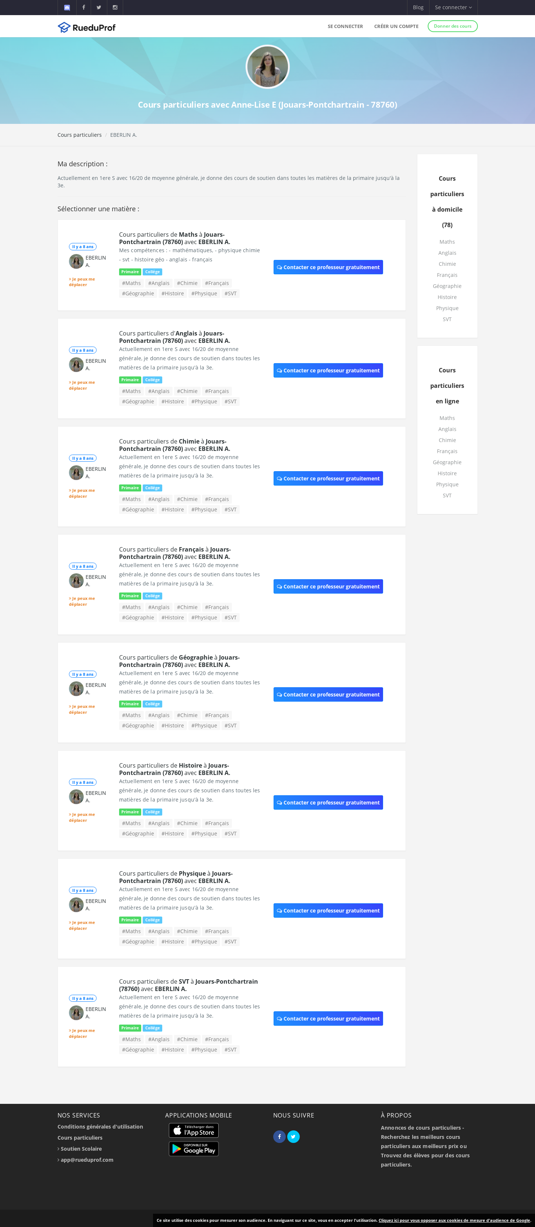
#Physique (204, 293)
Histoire (447, 296)
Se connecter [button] (453, 7)
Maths (447, 241)
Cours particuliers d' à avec (174, 337)
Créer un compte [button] (396, 26)
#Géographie (138, 293)
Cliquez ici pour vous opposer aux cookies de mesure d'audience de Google (454, 1220)
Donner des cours (453, 26)
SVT (447, 319)
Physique (447, 308)
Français (447, 274)
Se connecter (345, 26)
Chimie (447, 263)
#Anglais (159, 282)
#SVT (231, 293)
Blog (418, 7)
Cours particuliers (80, 134)
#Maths (131, 282)
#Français (217, 282)
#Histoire (172, 293)
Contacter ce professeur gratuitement (328, 267)
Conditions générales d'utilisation (100, 1126)
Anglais (447, 252)
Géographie (447, 285)
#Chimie (187, 282)
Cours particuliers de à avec (174, 238)
